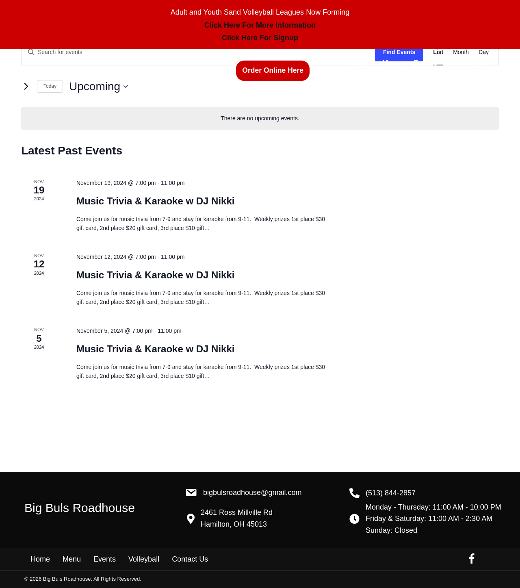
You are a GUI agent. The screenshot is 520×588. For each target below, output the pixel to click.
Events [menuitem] (104, 559)
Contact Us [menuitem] (190, 559)
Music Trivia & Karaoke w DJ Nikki (155, 200)
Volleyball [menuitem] (143, 559)
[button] (272, 70)
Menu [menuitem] (72, 559)
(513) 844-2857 (192, 71)
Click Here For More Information (260, 25)
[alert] (260, 118)
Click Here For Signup (260, 38)
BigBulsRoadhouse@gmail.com (252, 492)
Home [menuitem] (40, 559)
